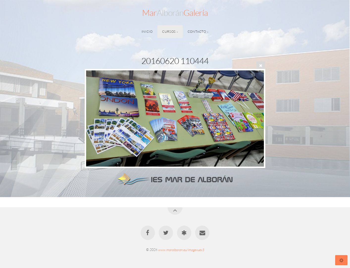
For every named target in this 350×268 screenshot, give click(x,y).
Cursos (169, 31)
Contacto (197, 31)
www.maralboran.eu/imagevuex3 (181, 249)
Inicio (147, 31)
